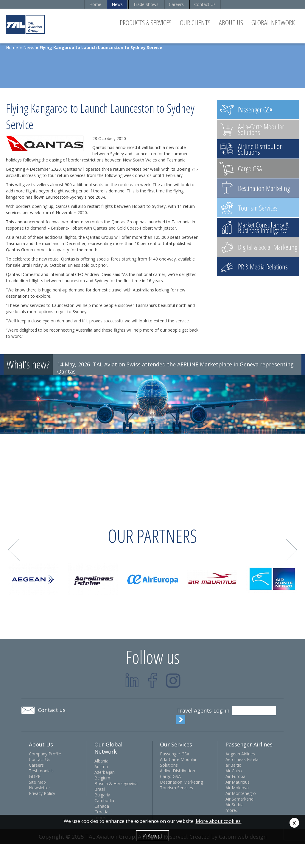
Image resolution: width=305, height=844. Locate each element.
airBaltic (233, 765)
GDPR (35, 776)
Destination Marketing (181, 782)
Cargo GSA (170, 776)
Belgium (102, 778)
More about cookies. (219, 821)
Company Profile (45, 754)
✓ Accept (152, 835)
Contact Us (205, 4)
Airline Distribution (177, 771)
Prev (14, 550)
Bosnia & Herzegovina (116, 783)
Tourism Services (176, 787)
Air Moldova (237, 787)
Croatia (101, 812)
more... (232, 810)
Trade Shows (145, 4)
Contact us (52, 709)
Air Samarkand (239, 799)
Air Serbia (234, 804)
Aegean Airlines (240, 754)
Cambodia (104, 800)
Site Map (37, 782)
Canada (101, 806)
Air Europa (235, 776)
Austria (101, 766)
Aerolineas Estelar (242, 759)
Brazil (99, 789)
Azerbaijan (104, 772)
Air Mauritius (237, 782)
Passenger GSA (174, 754)
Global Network (273, 22)
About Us (231, 22)
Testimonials (41, 771)
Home (95, 4)
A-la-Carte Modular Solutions (178, 762)
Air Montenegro (240, 793)
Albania (101, 761)
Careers (176, 4)
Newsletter (39, 787)
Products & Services (146, 22)
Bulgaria (102, 795)
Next (291, 550)
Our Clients (195, 22)
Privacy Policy (42, 793)
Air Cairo (233, 771)
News (117, 4)
